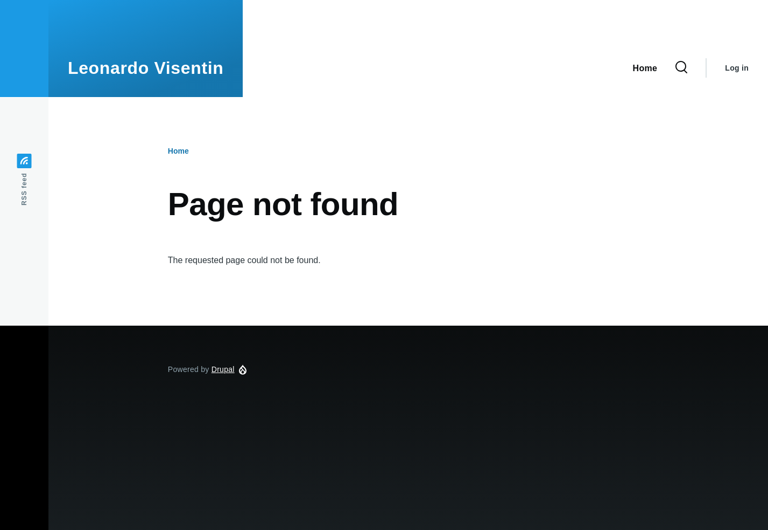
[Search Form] (681, 68)
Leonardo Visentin (145, 68)
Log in (737, 68)
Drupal (223, 369)
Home (178, 151)
